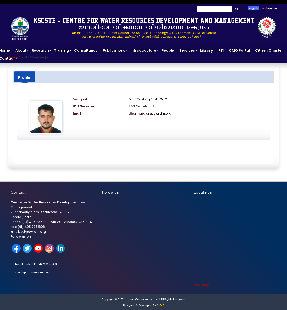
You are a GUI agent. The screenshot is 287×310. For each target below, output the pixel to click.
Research (41, 51)
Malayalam (269, 8)
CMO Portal (239, 50)
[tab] (24, 77)
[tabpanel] (143, 121)
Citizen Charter (269, 50)
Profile (24, 77)
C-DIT (160, 305)
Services (188, 51)
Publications (115, 51)
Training (63, 51)
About (22, 51)
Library (206, 50)
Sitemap (20, 272)
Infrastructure (145, 51)
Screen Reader (39, 272)
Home (13, 57)
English (253, 8)
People (168, 50)
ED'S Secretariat (141, 106)
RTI (221, 50)
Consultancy (86, 50)
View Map (201, 285)
